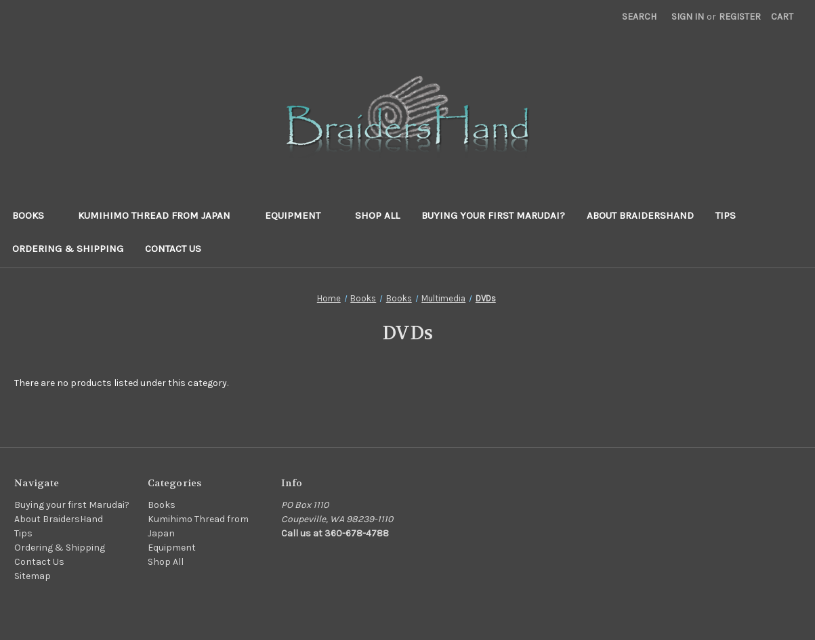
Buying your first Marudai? (493, 215)
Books (34, 215)
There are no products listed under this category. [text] (121, 383)
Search (639, 16)
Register (740, 16)
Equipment (299, 215)
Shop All (377, 215)
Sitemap (32, 576)
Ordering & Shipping (67, 248)
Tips (725, 215)
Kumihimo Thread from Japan (160, 215)
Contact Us (173, 248)
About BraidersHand (640, 215)
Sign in (687, 16)
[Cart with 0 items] (782, 16)
